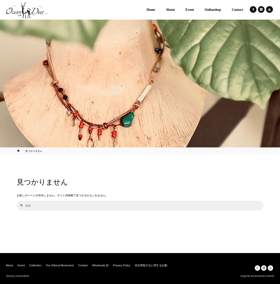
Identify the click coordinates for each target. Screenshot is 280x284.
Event (21, 265)
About (9, 265)
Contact (83, 265)
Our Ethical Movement (60, 265)
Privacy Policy (121, 265)
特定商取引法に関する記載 (151, 265)
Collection (35, 265)
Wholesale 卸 (100, 265)
